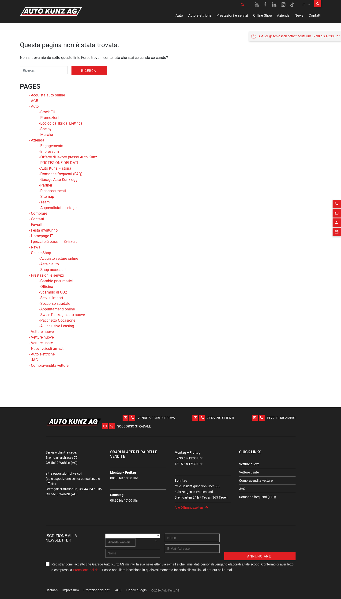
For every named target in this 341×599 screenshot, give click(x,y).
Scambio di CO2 (53, 292)
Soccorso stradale (55, 303)
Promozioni (49, 117)
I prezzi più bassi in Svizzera (54, 241)
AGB (34, 101)
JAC (34, 360)
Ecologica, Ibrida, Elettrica (61, 123)
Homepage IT (42, 236)
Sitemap (47, 196)
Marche (46, 134)
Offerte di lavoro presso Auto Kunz (68, 157)
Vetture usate (42, 343)
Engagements (51, 146)
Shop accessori (53, 269)
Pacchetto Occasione (57, 320)
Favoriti (37, 224)
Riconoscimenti (53, 191)
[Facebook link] (265, 4)
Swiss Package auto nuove (62, 315)
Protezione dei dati (86, 570)
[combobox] (120, 542)
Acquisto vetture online (59, 258)
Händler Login (136, 590)
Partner (46, 185)
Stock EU (47, 112)
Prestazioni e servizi (232, 15)
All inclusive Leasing (57, 326)
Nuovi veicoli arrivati (47, 348)
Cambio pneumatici (56, 281)
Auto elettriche (199, 15)
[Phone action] (337, 197)
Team (45, 202)
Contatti (315, 15)
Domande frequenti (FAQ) (61, 174)
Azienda (283, 15)
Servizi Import (51, 298)
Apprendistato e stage (58, 208)
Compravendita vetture (49, 365)
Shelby (46, 129)
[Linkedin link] (274, 4)
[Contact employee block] (337, 216)
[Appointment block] (337, 225)
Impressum (49, 151)
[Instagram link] (283, 4)
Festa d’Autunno (44, 230)
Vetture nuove (42, 331)
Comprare (39, 213)
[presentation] (260, 543)
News (299, 15)
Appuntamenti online (57, 309)
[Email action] (337, 207)
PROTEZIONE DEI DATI (59, 162)
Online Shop (262, 15)
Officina (46, 286)
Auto (179, 15)
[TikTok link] (292, 4)
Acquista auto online (48, 95)
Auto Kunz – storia (55, 168)
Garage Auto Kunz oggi (59, 179)
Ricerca (88, 70)
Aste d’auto (49, 264)
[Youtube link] (256, 4)
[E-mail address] (192, 548)
